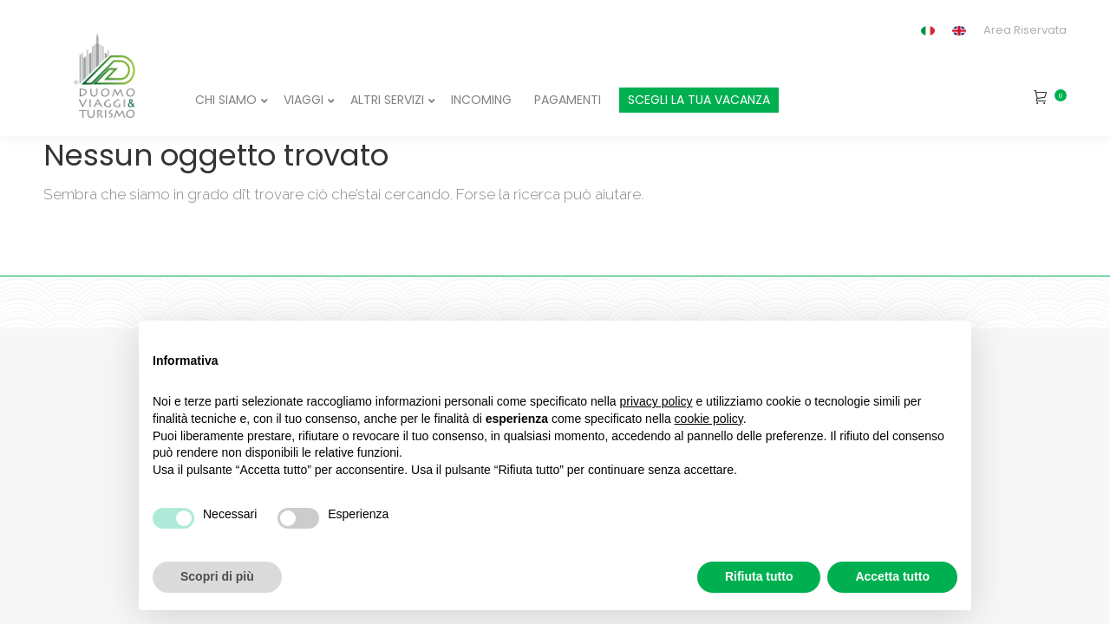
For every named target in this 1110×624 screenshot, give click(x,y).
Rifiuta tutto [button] (759, 576)
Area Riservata (1025, 30)
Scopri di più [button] (217, 576)
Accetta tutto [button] (892, 576)
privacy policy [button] (656, 401)
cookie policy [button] (709, 419)
